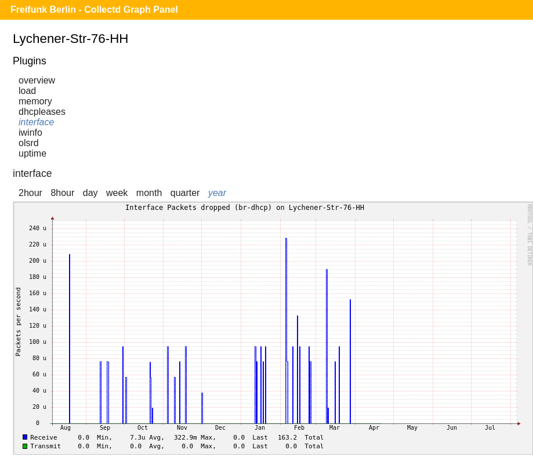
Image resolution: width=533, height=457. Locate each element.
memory (35, 101)
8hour (62, 193)
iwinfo (30, 132)
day (90, 193)
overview (37, 80)
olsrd (29, 143)
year (217, 193)
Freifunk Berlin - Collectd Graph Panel (94, 9)
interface (36, 122)
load (27, 91)
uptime (32, 153)
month (149, 193)
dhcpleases (42, 112)
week (117, 193)
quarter (185, 193)
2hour (30, 193)
